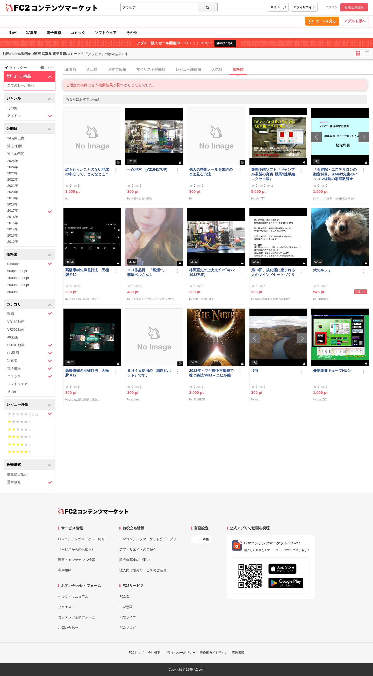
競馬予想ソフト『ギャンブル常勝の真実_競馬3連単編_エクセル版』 (274, 174)
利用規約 (64, 570)
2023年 (12, 173)
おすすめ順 (117, 69)
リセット (47, 67)
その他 (131, 33)
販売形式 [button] (29, 464)
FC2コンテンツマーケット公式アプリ (147, 539)
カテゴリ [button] (29, 304)
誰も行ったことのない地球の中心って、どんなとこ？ (87, 171)
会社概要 (154, 652)
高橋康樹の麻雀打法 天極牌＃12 (87, 372)
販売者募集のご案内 (134, 560)
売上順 (92, 69)
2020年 (12, 192)
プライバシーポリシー (180, 652)
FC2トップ (136, 652)
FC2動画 (126, 607)
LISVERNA (199, 399)
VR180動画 (15, 322)
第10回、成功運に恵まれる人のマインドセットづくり (273, 272)
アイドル (29, 116)
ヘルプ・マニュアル (73, 597)
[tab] (218, 70)
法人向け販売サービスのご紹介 (143, 570)
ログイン (331, 7)
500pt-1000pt (17, 271)
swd (257, 399)
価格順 (238, 69)
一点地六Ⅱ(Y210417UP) (147, 169)
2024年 (12, 167)
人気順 (216, 69)
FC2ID (124, 597)
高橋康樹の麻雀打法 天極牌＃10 (87, 272)
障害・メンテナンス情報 (76, 560)
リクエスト (66, 607)
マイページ (278, 7)
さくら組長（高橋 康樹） (84, 298)
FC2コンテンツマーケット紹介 (81, 539)
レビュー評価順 (188, 69)
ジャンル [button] (29, 98)
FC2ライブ (127, 617)
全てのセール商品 (20, 85)
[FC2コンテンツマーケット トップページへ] (93, 511)
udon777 (260, 198)
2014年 (12, 229)
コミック (78, 33)
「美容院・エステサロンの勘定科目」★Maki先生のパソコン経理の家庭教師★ (335, 174)
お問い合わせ (68, 628)
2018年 (12, 204)
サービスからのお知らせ (76, 549)
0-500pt (29, 264)
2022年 (12, 179)
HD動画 (29, 353)
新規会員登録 (354, 7)
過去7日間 (15, 146)
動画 (13, 33)
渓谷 (255, 370)
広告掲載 (238, 652)
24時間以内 (15, 138)
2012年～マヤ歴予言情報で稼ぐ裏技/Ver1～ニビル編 (211, 372)
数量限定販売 (17, 474)
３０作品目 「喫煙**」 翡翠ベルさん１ (148, 272)
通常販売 (29, 482)
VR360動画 (15, 329)
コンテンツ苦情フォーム (76, 617)
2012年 (12, 242)
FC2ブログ (127, 628)
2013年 (12, 235)
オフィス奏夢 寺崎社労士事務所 (336, 198)
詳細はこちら (225, 43)
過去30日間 (15, 154)
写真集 (31, 33)
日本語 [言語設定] (204, 539)
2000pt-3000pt (18, 285)
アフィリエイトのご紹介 (137, 549)
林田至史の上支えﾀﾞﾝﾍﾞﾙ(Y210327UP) (212, 272)
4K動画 (12, 337)
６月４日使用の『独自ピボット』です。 (149, 372)
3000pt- (13, 292)
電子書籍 (54, 33)
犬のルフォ (322, 270)
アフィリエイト (304, 7)
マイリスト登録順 (150, 69)
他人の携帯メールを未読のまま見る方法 (211, 171)
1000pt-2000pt (18, 278)
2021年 (12, 186)
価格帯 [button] (29, 254)
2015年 (12, 223)
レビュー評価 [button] (29, 404)
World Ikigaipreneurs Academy (272, 298)
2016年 (12, 217)
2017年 (29, 211)
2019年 (12, 198)
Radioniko (322, 298)
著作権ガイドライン (214, 652)
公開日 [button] (29, 128)
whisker (135, 399)
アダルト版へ (355, 21)
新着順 (70, 69)
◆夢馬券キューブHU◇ (334, 370)
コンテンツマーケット (64, 8)
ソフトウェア (106, 33)
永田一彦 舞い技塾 (141, 198)
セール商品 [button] (29, 76)
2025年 (12, 161)
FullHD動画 (29, 345)
